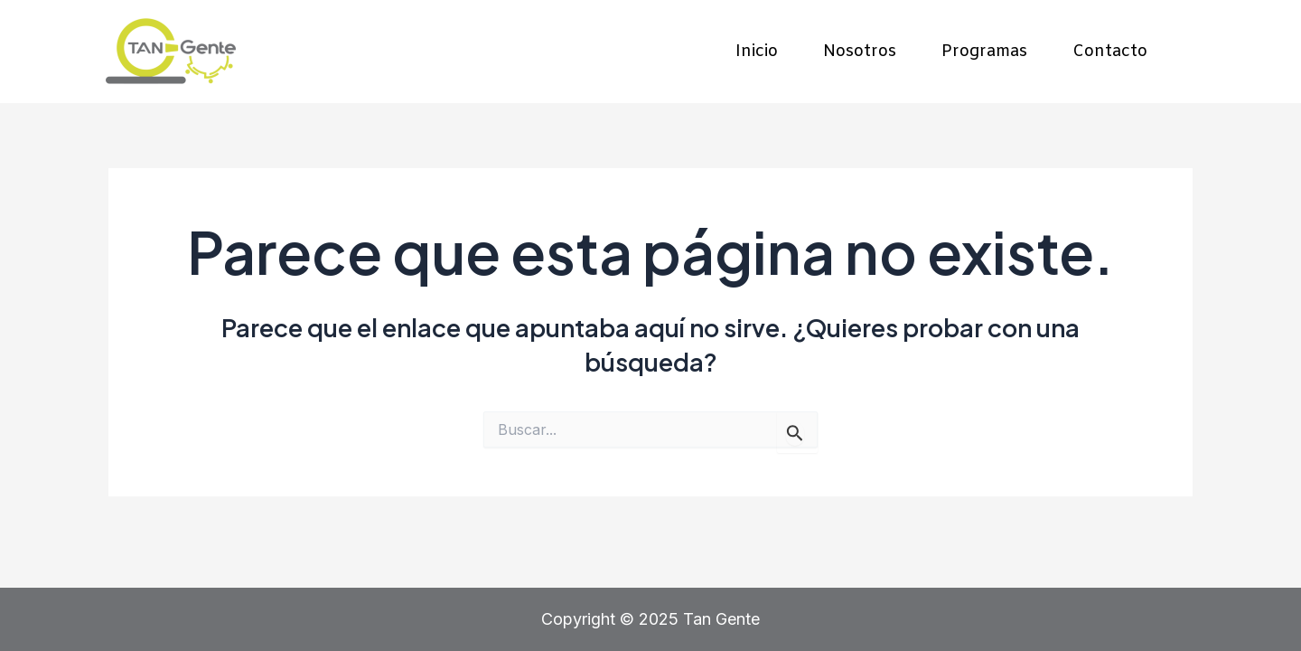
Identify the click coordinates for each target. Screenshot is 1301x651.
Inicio (756, 51)
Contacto (1109, 51)
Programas (984, 51)
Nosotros (859, 51)
